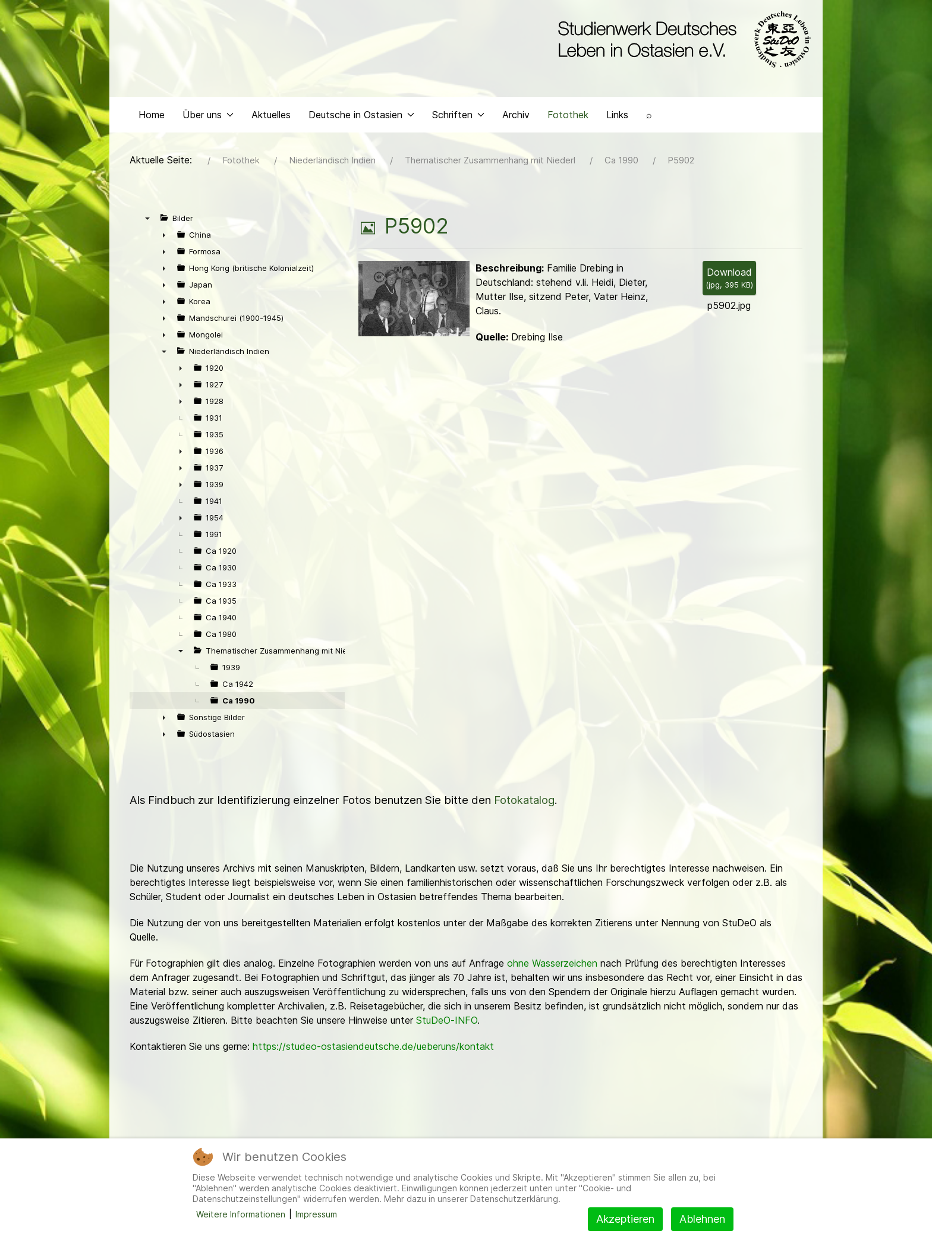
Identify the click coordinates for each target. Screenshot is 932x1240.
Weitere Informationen (240, 1214)
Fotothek (567, 122)
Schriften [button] (458, 122)
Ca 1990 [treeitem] (238, 709)
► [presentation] (164, 243)
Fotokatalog (524, 808)
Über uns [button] (208, 122)
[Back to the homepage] (681, 40)
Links (617, 122)
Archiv (516, 122)
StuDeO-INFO (446, 1028)
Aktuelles (271, 122)
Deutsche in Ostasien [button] (361, 122)
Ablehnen (702, 1219)
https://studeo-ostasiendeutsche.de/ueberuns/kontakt (373, 1055)
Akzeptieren (625, 1219)
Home (151, 122)
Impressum (316, 1214)
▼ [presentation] (147, 226)
